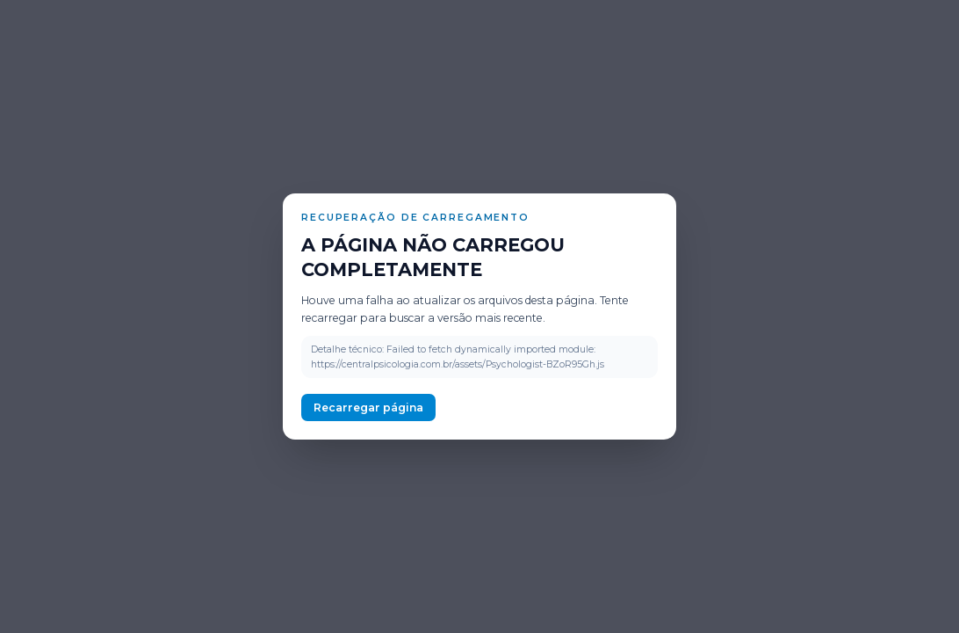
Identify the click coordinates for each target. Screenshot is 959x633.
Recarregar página (368, 407)
